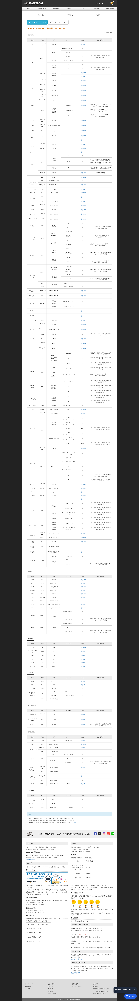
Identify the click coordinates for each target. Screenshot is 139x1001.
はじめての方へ (52, 984)
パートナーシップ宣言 (99, 993)
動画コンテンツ (52, 993)
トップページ (29, 984)
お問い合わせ (110, 8)
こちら (74, 822)
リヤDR (97, 15)
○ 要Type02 (83, 44)
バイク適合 (69, 15)
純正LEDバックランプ (58, 22)
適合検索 (27, 989)
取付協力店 (51, 991)
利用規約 (95, 986)
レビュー (50, 986)
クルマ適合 (41, 15)
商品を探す (28, 986)
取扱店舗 (50, 989)
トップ (29, 8)
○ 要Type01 (83, 409)
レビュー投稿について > (78, 959)
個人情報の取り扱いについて (101, 991)
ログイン (99, 3)
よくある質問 (74, 984)
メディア (96, 8)
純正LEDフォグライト (37, 22)
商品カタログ (42, 8)
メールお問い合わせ (76, 986)
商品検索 (56, 8)
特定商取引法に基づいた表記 (101, 989)
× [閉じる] (135, 989)
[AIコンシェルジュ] (130, 996)
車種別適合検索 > (31, 859)
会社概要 (95, 984)
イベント (83, 8)
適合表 (69, 8)
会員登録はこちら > (77, 973)
